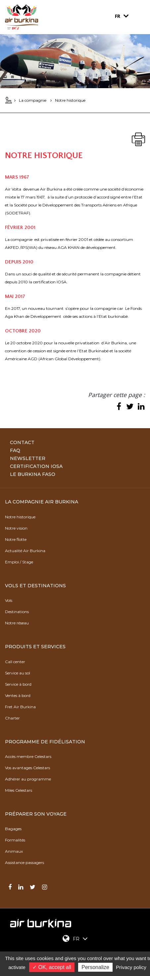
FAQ (15, 450)
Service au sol (17, 672)
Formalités (15, 839)
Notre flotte (15, 539)
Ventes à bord (17, 695)
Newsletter (27, 458)
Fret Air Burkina (20, 706)
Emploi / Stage (19, 561)
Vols (8, 600)
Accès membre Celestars (28, 756)
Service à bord (18, 684)
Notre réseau (17, 622)
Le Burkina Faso (32, 474)
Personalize (95, 967)
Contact (22, 442)
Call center (15, 661)
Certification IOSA (36, 466)
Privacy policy (131, 967)
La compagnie (32, 100)
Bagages (13, 828)
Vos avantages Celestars (27, 767)
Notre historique (20, 516)
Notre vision (16, 528)
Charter (12, 718)
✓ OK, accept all (51, 967)
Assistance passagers (24, 862)
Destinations (17, 611)
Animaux (14, 851)
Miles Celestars (18, 790)
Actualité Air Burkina (25, 550)
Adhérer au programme (28, 778)
